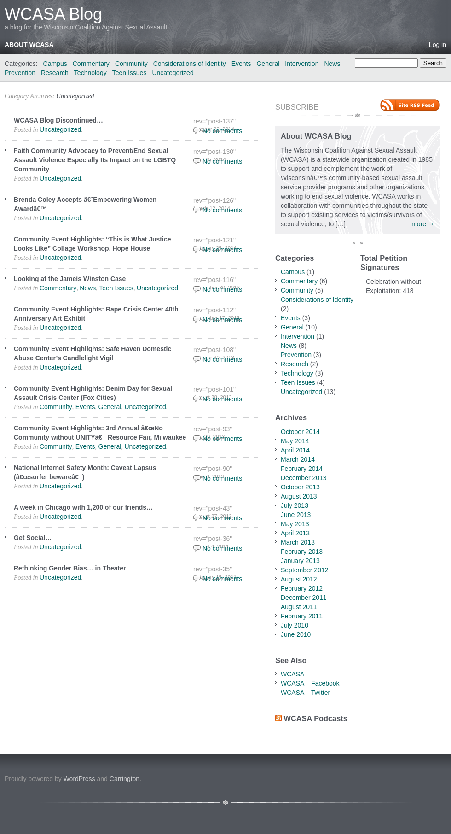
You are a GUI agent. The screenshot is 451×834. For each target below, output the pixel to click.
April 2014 (295, 450)
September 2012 (305, 570)
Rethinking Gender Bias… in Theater (70, 568)
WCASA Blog (53, 14)
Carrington (124, 778)
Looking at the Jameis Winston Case (70, 278)
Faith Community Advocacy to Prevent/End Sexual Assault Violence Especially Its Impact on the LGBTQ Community (95, 160)
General (267, 63)
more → (422, 224)
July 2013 (294, 505)
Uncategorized (172, 72)
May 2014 (295, 441)
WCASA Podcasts (315, 718)
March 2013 (298, 542)
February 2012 (302, 588)
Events (241, 63)
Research (55, 72)
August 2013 (299, 496)
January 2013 (300, 560)
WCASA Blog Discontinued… (58, 120)
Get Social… (33, 537)
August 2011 (299, 607)
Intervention (301, 63)
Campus (55, 63)
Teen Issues (129, 72)
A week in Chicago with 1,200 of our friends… (83, 507)
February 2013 (302, 551)
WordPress (79, 778)
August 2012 (299, 579)
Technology (90, 72)
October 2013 (300, 487)
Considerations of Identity (189, 63)
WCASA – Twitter (305, 692)
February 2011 (302, 616)
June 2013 (296, 514)
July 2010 (294, 625)
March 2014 (298, 459)
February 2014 (302, 468)
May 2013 (295, 524)
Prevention (20, 72)
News (332, 63)
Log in (437, 44)
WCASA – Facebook (310, 683)
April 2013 (295, 533)
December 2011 (304, 597)
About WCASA (29, 44)
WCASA (292, 674)
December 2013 (304, 478)
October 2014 (300, 431)
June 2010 (296, 634)
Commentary (91, 63)
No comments (222, 131)
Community (131, 63)
